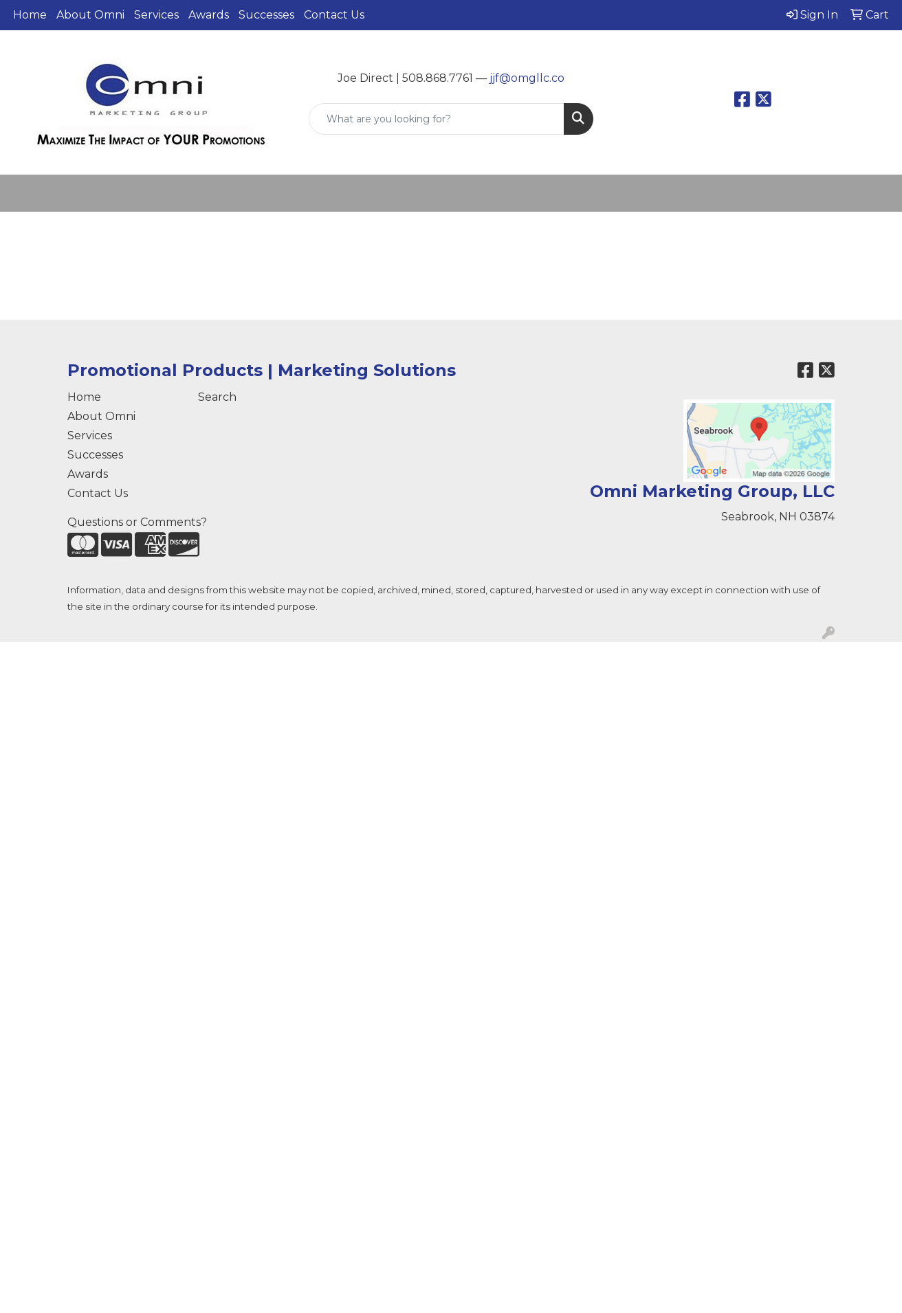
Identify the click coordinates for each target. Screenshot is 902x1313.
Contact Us (334, 14)
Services (156, 14)
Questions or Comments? (137, 522)
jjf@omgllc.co (527, 78)
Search (217, 397)
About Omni (90, 14)
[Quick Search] (436, 119)
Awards (208, 14)
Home (30, 14)
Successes (266, 14)
